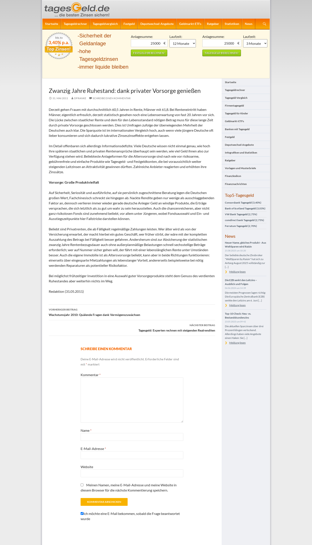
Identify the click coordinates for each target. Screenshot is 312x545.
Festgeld (129, 24)
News (248, 24)
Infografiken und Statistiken (241, 152)
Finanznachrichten (236, 184)
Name (86, 430)
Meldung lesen (237, 271)
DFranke (80, 98)
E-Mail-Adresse (93, 448)
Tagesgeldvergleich (105, 24)
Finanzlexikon (233, 176)
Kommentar (91, 375)
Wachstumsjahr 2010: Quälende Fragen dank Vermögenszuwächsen (132, 312)
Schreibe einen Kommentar (112, 98)
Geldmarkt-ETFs (190, 24)
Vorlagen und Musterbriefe (240, 168)
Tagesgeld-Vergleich (236, 97)
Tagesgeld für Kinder (236, 113)
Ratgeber (213, 24)
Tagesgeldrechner (75, 24)
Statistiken (232, 24)
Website (87, 467)
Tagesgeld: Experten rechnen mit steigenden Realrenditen (132, 327)
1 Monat (182, 43)
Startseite (51, 24)
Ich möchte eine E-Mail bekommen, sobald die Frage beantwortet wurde (130, 516)
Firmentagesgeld (234, 105)
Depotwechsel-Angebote (157, 24)
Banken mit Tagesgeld (237, 129)
